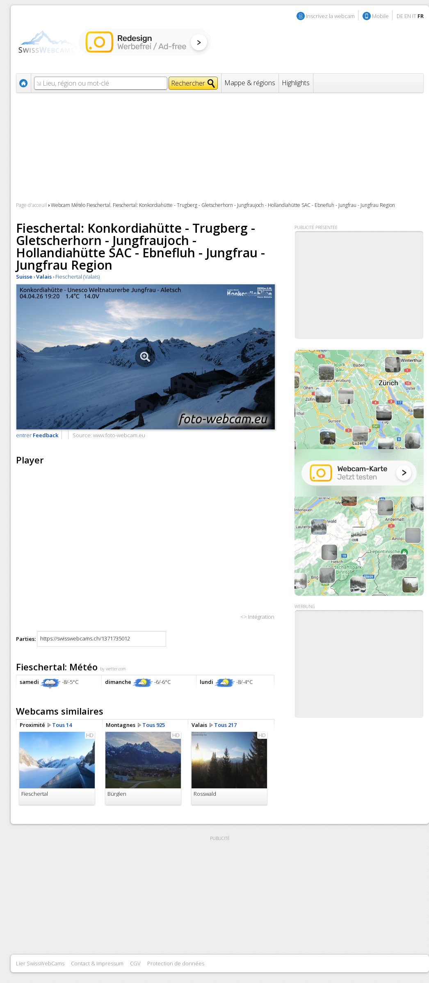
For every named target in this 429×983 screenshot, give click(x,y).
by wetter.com (113, 669)
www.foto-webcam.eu (119, 435)
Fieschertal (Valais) (77, 276)
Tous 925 (153, 725)
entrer (37, 435)
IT (414, 16)
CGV (135, 963)
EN (407, 16)
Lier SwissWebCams (40, 963)
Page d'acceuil (31, 205)
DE (400, 16)
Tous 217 (225, 725)
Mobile (380, 16)
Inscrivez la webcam (330, 16)
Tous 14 (62, 725)
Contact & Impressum (97, 963)
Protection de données (175, 963)
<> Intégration (257, 616)
